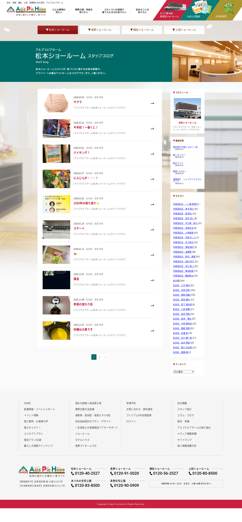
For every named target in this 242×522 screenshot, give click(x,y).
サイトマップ (184, 439)
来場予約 (131, 403)
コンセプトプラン (33, 433)
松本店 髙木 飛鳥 (181, 342)
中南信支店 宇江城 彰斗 (185, 223)
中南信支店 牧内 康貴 (184, 256)
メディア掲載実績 (186, 433)
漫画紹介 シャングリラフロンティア (187, 180)
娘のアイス (178, 163)
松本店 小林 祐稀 (181, 309)
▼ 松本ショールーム (57, 30)
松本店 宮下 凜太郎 (182, 304)
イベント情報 (31, 415)
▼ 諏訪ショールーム (142, 30)
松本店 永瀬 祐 (180, 333)
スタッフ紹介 (184, 409)
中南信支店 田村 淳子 (184, 261)
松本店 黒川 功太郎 (182, 347)
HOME (27, 403)
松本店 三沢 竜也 (181, 285)
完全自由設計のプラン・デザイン (93, 421)
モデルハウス (82, 439)
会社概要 (182, 403)
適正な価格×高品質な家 (88, 403)
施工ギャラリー (32, 427)
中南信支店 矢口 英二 (184, 266)
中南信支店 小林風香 (183, 232)
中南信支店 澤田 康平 (184, 247)
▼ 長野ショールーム (100, 30)
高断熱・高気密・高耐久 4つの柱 (93, 415)
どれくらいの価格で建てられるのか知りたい (114, 11)
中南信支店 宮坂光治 (183, 228)
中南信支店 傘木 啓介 (184, 208)
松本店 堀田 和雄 (181, 294)
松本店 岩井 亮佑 (181, 314)
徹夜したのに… (180, 171)
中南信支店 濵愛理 (182, 251)
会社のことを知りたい (142, 11)
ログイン (131, 421)
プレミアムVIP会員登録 (138, 415)
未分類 (176, 280)
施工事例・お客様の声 (36, 421)
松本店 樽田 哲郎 (181, 328)
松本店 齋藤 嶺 (180, 352)
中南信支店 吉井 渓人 (184, 218)
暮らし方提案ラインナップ (38, 445)
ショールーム (82, 433)
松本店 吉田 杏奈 (181, 290)
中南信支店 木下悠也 (183, 242)
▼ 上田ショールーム (184, 30)
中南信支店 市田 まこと (184, 237)
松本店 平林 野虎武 (182, 323)
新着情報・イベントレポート (39, 409)
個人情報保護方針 (186, 445)
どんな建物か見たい (59, 11)
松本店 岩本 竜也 (182, 318)
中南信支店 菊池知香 (183, 271)
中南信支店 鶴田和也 (183, 275)
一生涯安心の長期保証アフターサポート (96, 427)
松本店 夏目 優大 (181, 299)
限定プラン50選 (32, 439)
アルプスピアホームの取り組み (194, 427)
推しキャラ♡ (179, 155)
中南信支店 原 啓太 (182, 213)
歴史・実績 (183, 421)
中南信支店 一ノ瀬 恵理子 (186, 204)
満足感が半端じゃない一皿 (185, 146)
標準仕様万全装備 (84, 409)
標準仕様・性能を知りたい (84, 11)
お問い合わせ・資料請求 (139, 409)
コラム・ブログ (185, 415)
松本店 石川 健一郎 (182, 337)
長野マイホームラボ (86, 445)
